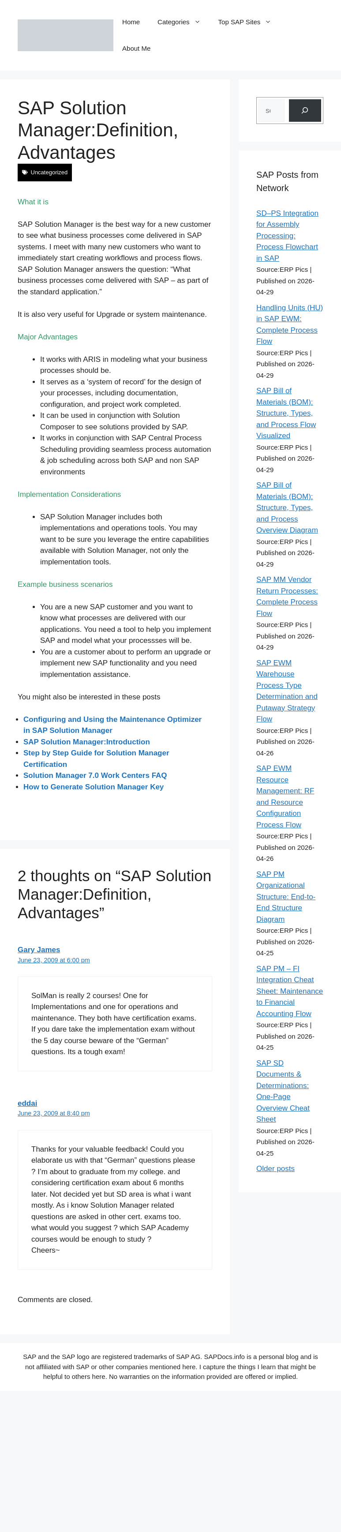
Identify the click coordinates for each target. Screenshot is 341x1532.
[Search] (305, 110)
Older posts (275, 1168)
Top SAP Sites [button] (249, 22)
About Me (136, 48)
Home (131, 22)
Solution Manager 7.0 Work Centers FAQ (95, 775)
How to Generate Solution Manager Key (93, 787)
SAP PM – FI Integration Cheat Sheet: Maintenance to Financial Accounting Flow (289, 991)
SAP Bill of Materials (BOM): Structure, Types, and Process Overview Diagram (287, 507)
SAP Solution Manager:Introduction (86, 742)
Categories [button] (183, 22)
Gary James (39, 950)
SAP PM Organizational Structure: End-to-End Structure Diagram (285, 897)
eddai (27, 1103)
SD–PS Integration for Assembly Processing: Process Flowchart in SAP (287, 236)
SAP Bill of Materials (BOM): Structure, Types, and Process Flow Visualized (286, 413)
